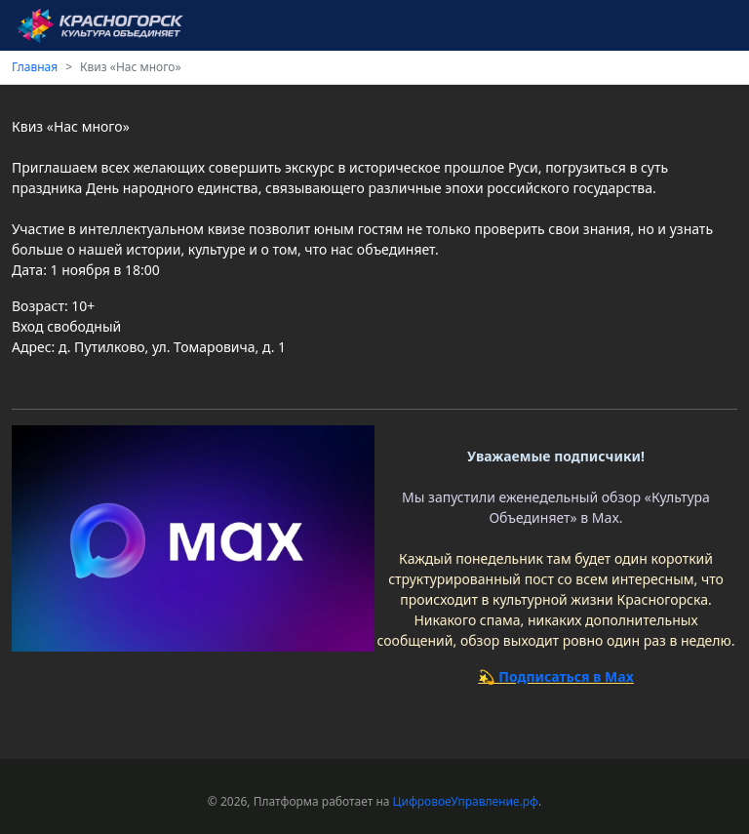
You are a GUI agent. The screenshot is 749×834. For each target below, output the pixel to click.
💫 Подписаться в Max (556, 676)
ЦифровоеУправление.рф (465, 801)
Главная (35, 67)
